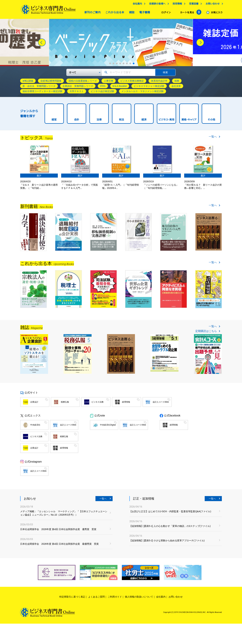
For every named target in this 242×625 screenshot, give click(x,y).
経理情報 (126, 403)
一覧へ (213, 138)
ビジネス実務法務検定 (132, 82)
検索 (165, 73)
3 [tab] (117, 65)
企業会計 (34, 403)
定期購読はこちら (206, 332)
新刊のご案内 (92, 13)
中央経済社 (35, 426)
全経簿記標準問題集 (51, 82)
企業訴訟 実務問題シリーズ (78, 87)
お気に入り (216, 13)
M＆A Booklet (120, 87)
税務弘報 (65, 403)
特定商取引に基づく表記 (72, 598)
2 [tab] (113, 65)
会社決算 (176, 87)
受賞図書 (193, 4)
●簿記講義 (28, 82)
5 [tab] (123, 65)
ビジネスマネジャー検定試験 (149, 87)
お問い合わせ (212, 4)
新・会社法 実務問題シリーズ (39, 87)
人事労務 (108, 82)
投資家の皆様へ (156, 4)
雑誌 (131, 13)
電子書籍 (143, 13)
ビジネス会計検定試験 (102, 92)
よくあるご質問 (96, 598)
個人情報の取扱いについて (139, 598)
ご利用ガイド (115, 598)
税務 (176, 82)
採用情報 (176, 4)
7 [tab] (130, 65)
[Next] (200, 44)
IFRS (103, 87)
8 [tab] (133, 65)
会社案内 (136, 4)
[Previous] (42, 44)
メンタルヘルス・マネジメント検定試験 (142, 92)
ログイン (165, 13)
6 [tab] (127, 65)
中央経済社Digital (108, 426)
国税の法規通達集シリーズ (83, 82)
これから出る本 (114, 13)
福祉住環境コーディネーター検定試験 (43, 92)
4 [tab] (120, 65)
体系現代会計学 (159, 82)
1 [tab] (110, 65)
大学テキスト (77, 92)
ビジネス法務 (97, 403)
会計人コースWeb (161, 403)
